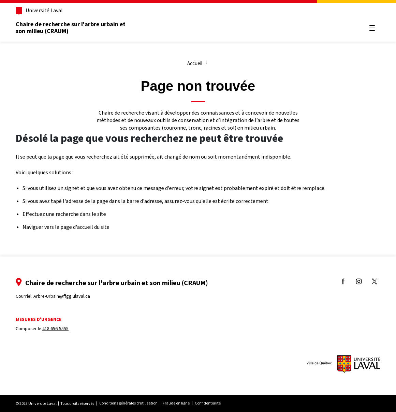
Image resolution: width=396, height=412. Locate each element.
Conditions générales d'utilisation (128, 403)
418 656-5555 (55, 328)
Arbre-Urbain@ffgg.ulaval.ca (61, 296)
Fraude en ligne (176, 403)
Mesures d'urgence (38, 319)
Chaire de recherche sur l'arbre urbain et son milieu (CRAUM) (71, 27)
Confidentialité (208, 403)
